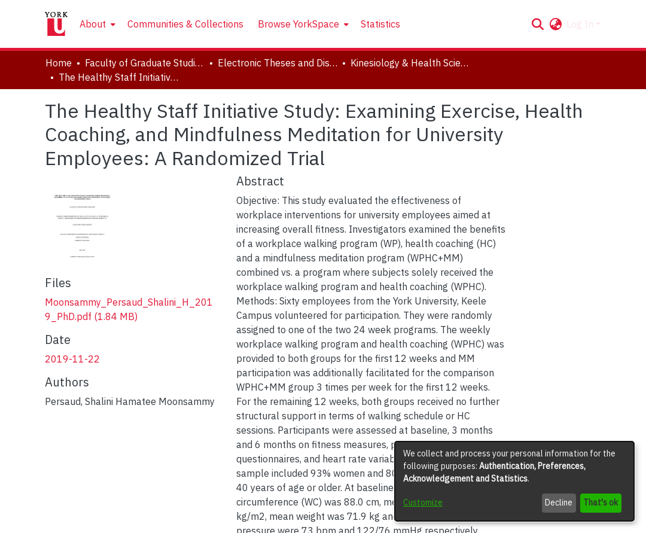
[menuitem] (96, 24)
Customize (423, 502)
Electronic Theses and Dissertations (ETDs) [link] (277, 63)
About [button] (93, 24)
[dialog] (514, 481)
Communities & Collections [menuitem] (185, 24)
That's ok (600, 502)
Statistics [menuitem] (380, 24)
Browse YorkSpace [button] (298, 24)
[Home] (56, 24)
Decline (558, 502)
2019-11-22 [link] (72, 359)
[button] (537, 24)
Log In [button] (581, 24)
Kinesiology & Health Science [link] (410, 63)
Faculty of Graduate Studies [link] (145, 63)
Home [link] (58, 63)
